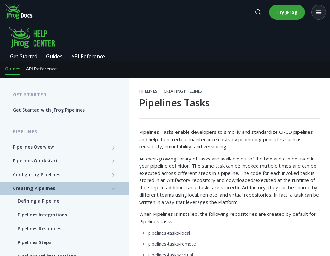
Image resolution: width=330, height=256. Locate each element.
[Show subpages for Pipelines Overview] (113, 147)
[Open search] (258, 12)
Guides (12, 69)
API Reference (41, 69)
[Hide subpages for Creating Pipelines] (113, 188)
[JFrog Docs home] (19, 12)
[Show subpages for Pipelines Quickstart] (113, 161)
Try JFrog (287, 12)
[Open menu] (318, 12)
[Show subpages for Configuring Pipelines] (113, 175)
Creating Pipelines (183, 91)
